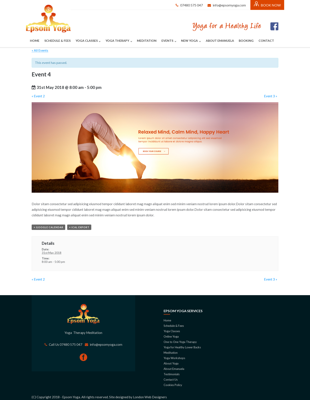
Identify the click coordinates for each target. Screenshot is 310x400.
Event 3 (270, 96)
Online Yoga (171, 336)
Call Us (54, 344)
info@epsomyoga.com (229, 5)
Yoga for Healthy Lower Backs (182, 347)
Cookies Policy (173, 385)
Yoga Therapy (117, 40)
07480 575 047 (191, 5)
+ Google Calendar (48, 227)
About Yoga (171, 363)
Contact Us (171, 379)
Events (167, 40)
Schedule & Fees (57, 40)
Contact (266, 40)
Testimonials (172, 374)
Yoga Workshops (174, 358)
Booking (246, 40)
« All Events (40, 50)
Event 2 (38, 96)
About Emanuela (220, 40)
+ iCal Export (79, 227)
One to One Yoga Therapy (180, 342)
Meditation (147, 40)
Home (34, 40)
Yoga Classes (87, 40)
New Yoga (189, 40)
